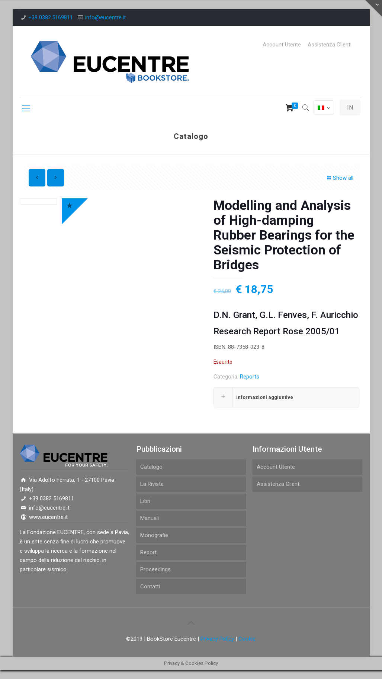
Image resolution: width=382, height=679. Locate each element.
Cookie (247, 639)
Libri (145, 501)
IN (350, 107)
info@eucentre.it (105, 17)
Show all (339, 178)
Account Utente (282, 45)
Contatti (150, 586)
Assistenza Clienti (329, 45)
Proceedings (155, 569)
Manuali (149, 518)
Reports (249, 376)
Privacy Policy (217, 639)
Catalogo (151, 467)
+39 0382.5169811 (50, 17)
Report (148, 552)
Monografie (154, 535)
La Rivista (152, 484)
